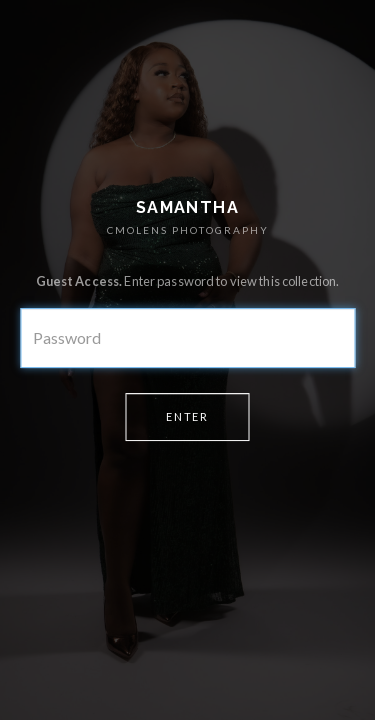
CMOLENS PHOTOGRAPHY (188, 230)
